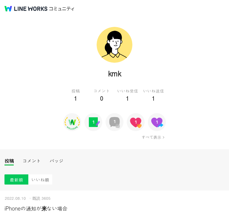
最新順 (16, 179)
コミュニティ (61, 9)
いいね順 (40, 179)
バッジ (56, 160)
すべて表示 (151, 137)
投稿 (9, 160)
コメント (31, 160)
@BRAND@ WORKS (25, 8)
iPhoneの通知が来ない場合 (35, 208)
